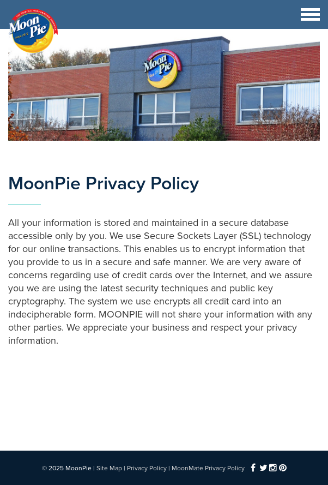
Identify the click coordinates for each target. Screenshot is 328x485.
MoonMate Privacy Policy (208, 468)
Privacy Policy (147, 468)
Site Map (109, 468)
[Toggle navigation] (310, 14)
